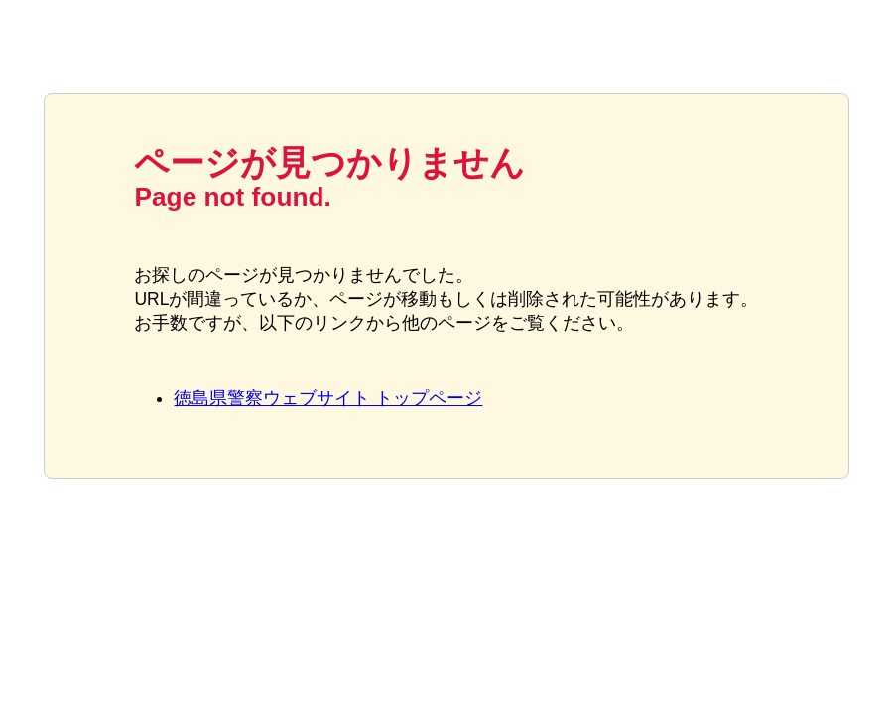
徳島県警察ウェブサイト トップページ (328, 398)
